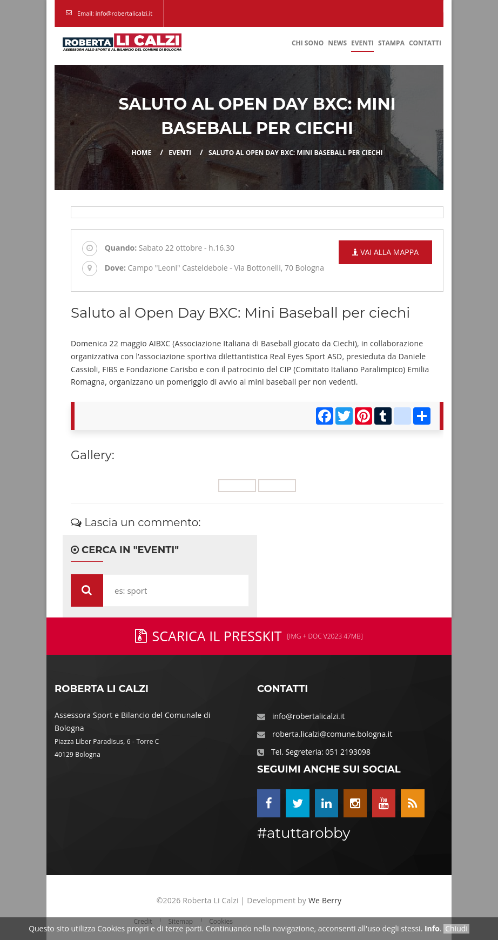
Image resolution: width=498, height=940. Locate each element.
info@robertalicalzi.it (308, 716)
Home (141, 152)
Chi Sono (308, 43)
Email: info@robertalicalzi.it (114, 13)
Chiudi (456, 929)
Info (432, 928)
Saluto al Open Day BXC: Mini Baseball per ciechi (295, 152)
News (337, 43)
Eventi (362, 43)
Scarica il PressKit (248, 636)
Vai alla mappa (385, 252)
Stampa (391, 43)
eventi (180, 152)
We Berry (324, 900)
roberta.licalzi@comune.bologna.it (332, 734)
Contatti (425, 43)
